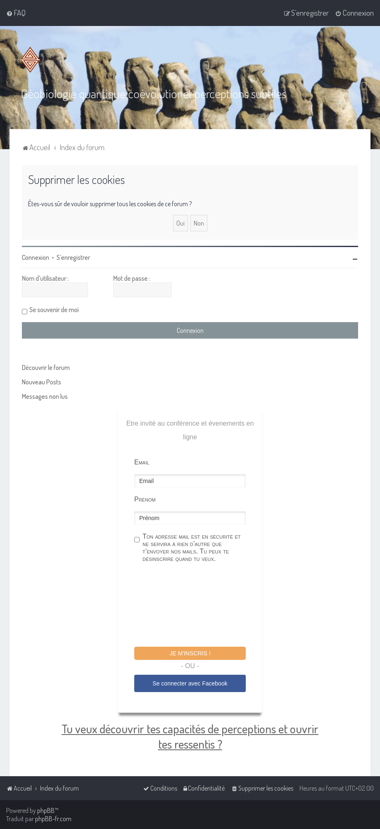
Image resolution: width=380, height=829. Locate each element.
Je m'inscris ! (189, 653)
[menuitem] (16, 13)
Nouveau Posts (41, 382)
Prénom (145, 499)
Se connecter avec (189, 683)
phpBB (46, 810)
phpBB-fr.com (53, 819)
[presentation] (197, 606)
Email (141, 462)
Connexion (35, 257)
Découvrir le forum (46, 367)
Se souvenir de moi (53, 310)
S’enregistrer (73, 257)
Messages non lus (45, 396)
